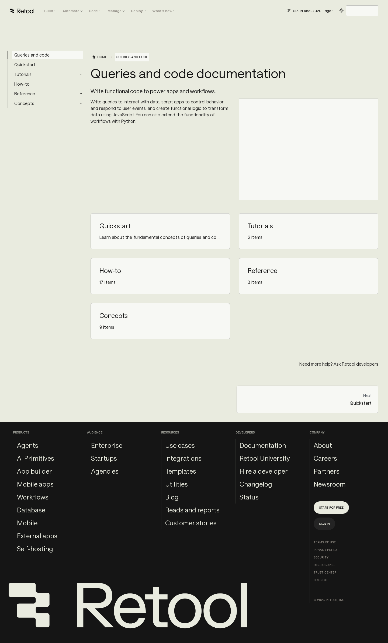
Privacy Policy (326, 549)
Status (249, 497)
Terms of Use (325, 542)
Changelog (256, 484)
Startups (104, 458)
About (323, 445)
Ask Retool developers (356, 363)
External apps (37, 536)
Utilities (176, 484)
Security (321, 557)
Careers (325, 458)
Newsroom (330, 484)
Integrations (183, 458)
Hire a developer (264, 471)
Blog (172, 497)
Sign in (324, 524)
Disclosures (324, 565)
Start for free (331, 507)
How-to (22, 83)
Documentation (263, 445)
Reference (24, 93)
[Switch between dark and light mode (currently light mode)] (341, 10)
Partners (327, 471)
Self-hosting (35, 549)
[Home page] (99, 57)
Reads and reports (192, 510)
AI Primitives (35, 458)
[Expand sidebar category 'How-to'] (81, 84)
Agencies (105, 471)
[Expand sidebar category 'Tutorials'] (81, 74)
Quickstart (25, 64)
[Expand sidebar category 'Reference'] (81, 93)
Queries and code (32, 54)
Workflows (32, 497)
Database (31, 510)
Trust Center (325, 572)
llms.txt (321, 580)
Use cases (180, 445)
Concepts (24, 103)
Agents (27, 445)
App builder (34, 471)
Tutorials (23, 74)
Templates (180, 471)
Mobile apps (35, 484)
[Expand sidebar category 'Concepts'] (81, 103)
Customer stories (191, 523)
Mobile (27, 523)
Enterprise (106, 445)
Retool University (265, 458)
